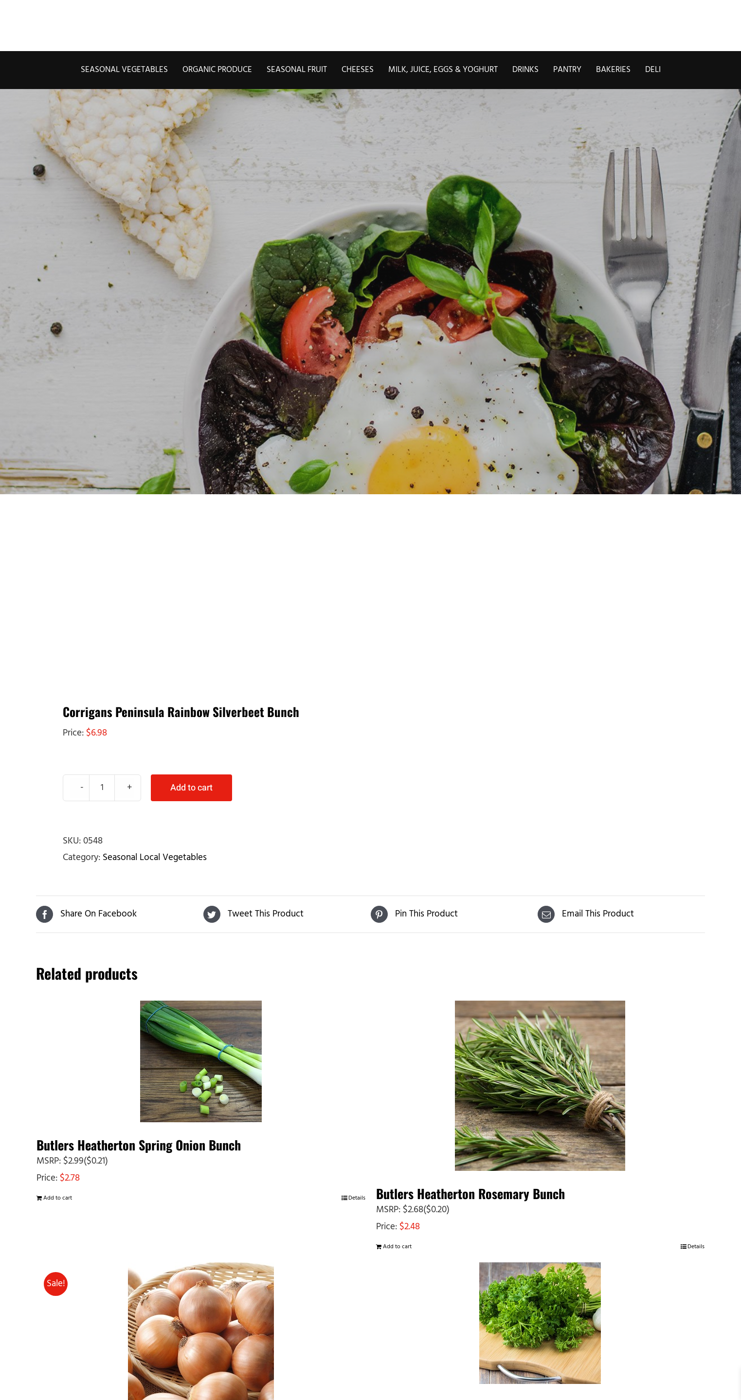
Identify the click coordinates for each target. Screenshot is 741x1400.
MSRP (47, 1161)
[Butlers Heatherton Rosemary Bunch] (540, 1086)
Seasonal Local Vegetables (155, 857)
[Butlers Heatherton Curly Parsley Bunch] (540, 1323)
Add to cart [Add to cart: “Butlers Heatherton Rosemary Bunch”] (397, 1246)
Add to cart (191, 787)
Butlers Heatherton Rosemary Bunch (470, 1193)
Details (356, 1198)
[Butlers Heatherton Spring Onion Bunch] (200, 1061)
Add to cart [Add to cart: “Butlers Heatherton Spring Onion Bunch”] (57, 1198)
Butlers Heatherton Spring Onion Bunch (138, 1144)
